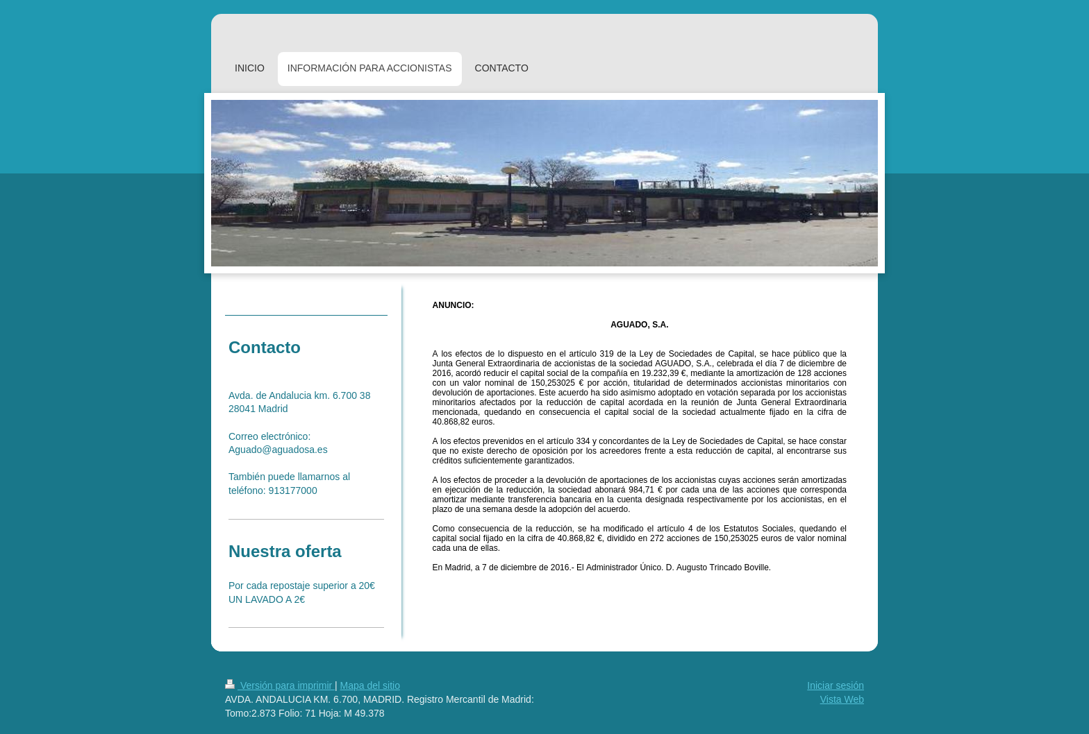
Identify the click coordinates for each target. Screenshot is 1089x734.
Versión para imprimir (280, 685)
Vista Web (842, 699)
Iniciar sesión (835, 685)
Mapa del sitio (370, 685)
